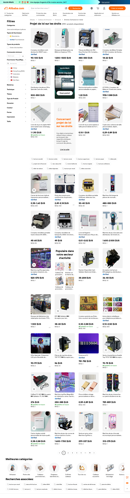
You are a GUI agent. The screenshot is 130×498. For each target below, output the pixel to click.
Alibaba (32, 20)
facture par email (68, 168)
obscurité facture (30, 484)
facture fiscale (71, 484)
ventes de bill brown (88, 484)
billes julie (112, 159)
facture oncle (67, 159)
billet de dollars (37, 168)
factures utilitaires (103, 164)
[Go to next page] (94, 453)
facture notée (52, 159)
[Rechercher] (75, 8)
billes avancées (85, 168)
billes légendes (52, 168)
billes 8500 (45, 484)
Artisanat (58, 20)
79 (89, 453)
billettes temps (71, 489)
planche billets (105, 484)
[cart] (98, 8)
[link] (127, 477)
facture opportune (82, 159)
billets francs (57, 489)
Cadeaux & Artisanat (45, 20)
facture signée (86, 164)
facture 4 (26, 489)
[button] (66, 8)
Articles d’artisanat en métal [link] (73, 20)
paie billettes (101, 489)
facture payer (99, 159)
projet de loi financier (38, 164)
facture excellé (37, 159)
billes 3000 (114, 489)
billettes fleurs (86, 489)
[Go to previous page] (59, 453)
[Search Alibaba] (47, 8)
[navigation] (16, 236)
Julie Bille (58, 484)
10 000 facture (12, 489)
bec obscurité (56, 164)
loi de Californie (71, 164)
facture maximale (40, 489)
